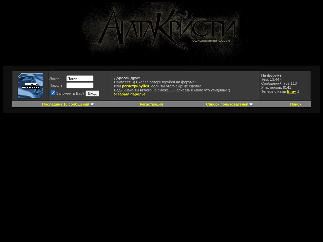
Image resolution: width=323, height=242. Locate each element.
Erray (291, 91)
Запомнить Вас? (67, 93)
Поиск (295, 104)
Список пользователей (227, 104)
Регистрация (151, 104)
